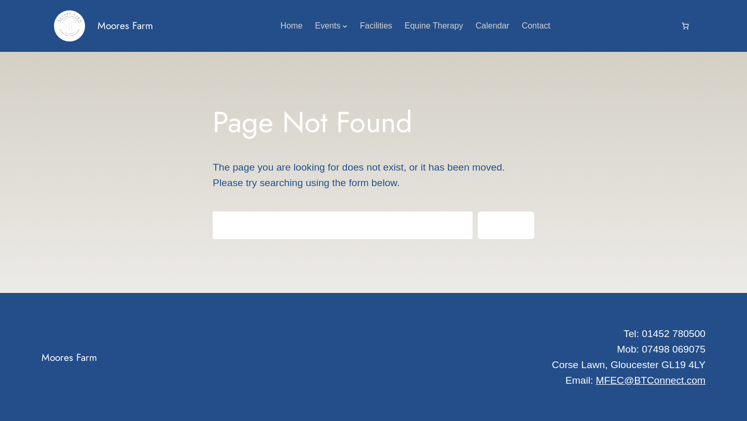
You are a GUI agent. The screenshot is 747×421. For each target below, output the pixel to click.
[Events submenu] (345, 26)
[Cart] (685, 26)
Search (506, 225)
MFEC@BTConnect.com (651, 380)
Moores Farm (125, 25)
